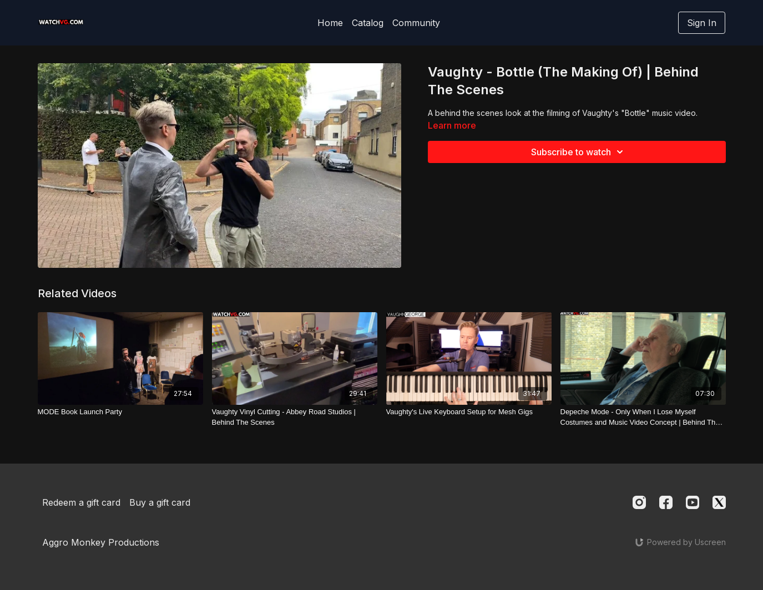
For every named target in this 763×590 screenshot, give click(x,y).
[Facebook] (666, 502)
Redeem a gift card (81, 502)
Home (330, 22)
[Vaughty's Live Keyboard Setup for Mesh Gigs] (469, 412)
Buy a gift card (159, 502)
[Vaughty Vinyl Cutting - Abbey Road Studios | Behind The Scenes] (294, 417)
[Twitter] (719, 502)
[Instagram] (639, 502)
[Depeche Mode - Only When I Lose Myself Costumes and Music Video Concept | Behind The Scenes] (643, 417)
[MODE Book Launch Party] (120, 412)
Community (416, 22)
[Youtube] (692, 502)
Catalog (367, 22)
